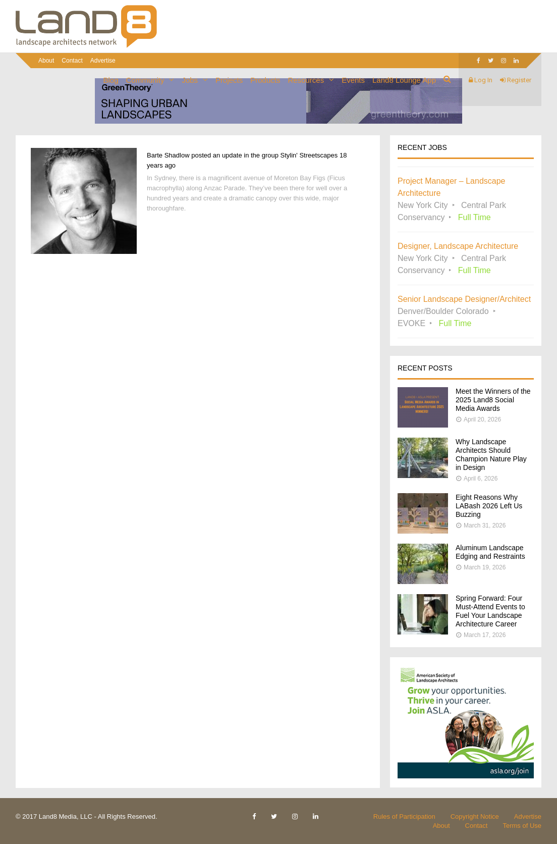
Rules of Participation (404, 816)
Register (515, 80)
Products (265, 80)
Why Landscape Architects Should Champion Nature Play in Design (491, 454)
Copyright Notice (475, 816)
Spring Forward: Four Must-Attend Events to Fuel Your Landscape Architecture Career (490, 611)
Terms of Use (522, 825)
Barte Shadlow (168, 155)
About (46, 60)
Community (145, 80)
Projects (229, 80)
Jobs (190, 80)
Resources (306, 80)
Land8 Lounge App (404, 80)
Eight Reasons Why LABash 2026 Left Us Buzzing (489, 505)
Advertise (527, 816)
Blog (111, 80)
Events (353, 80)
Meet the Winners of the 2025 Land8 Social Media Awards (493, 399)
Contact (72, 60)
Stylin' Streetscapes (309, 155)
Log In (480, 80)
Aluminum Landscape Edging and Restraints (490, 552)
